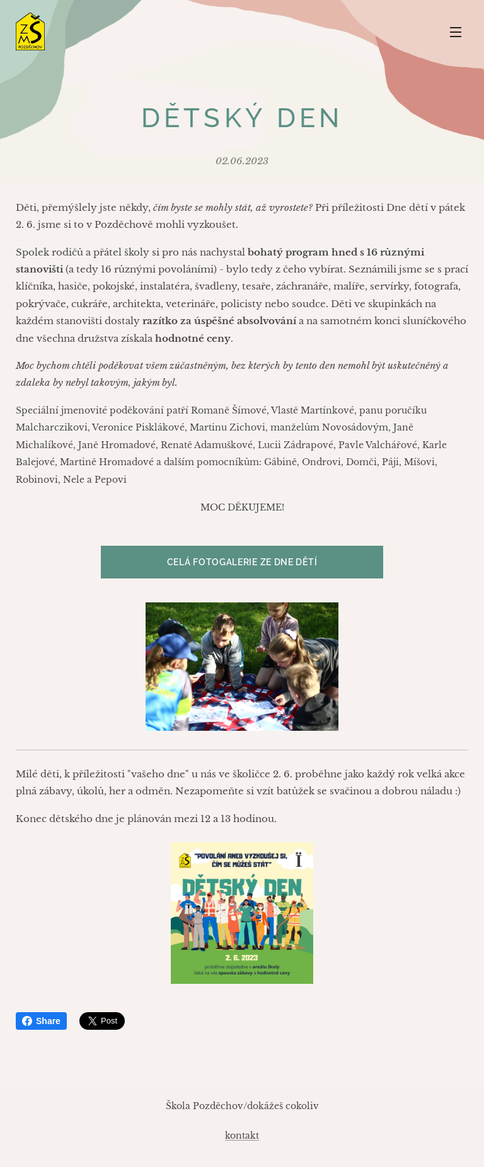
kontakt (242, 1135)
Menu (455, 32)
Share (41, 1021)
